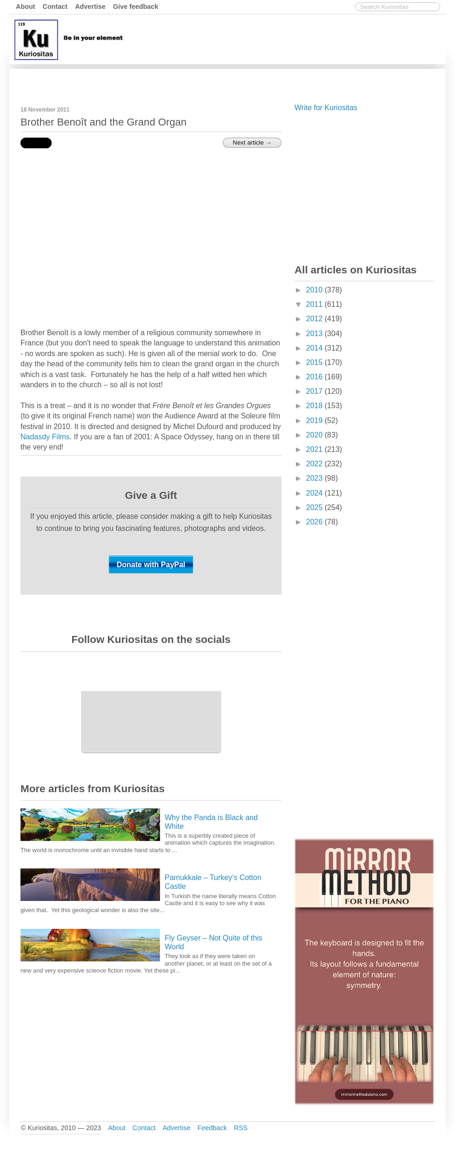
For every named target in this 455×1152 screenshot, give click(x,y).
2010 (315, 290)
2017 (315, 391)
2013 (315, 334)
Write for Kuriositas (325, 108)
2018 (315, 406)
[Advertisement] (274, 80)
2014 (315, 348)
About (25, 6)
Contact (55, 6)
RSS (241, 1128)
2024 (315, 493)
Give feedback (136, 6)
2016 (315, 377)
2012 (315, 319)
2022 (315, 464)
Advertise (90, 6)
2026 (315, 522)
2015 (315, 362)
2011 (315, 304)
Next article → (252, 142)
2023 (315, 478)
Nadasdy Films (45, 437)
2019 (315, 420)
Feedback (212, 1128)
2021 (315, 449)
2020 (315, 435)
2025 (315, 507)
